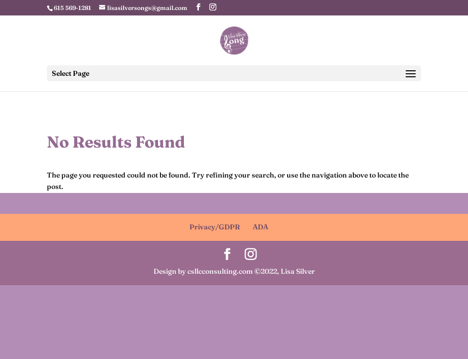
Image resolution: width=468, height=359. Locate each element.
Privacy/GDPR (214, 226)
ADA (260, 226)
